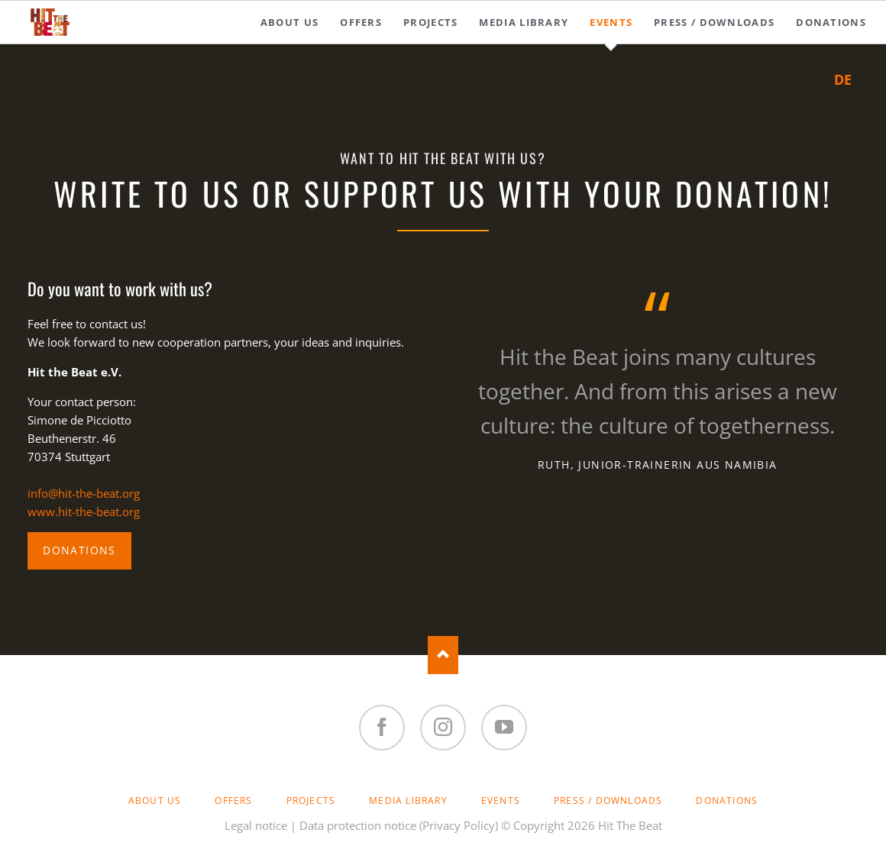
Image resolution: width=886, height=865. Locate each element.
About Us (155, 800)
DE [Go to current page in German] (843, 79)
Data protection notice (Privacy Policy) (398, 825)
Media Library (408, 800)
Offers (233, 800)
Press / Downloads (608, 800)
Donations (79, 550)
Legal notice (256, 825)
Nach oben (443, 655)
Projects (311, 800)
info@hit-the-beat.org (83, 493)
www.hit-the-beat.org (83, 511)
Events (500, 800)
